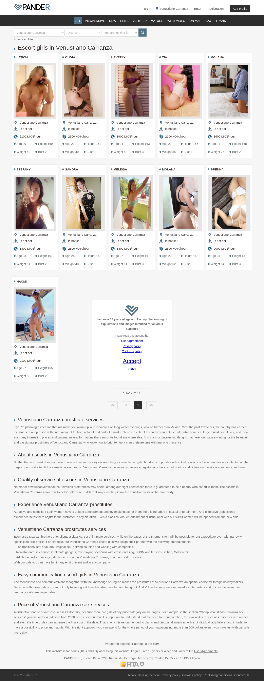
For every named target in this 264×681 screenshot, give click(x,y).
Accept (132, 361)
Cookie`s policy (132, 351)
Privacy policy (132, 346)
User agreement (132, 341)
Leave (132, 368)
